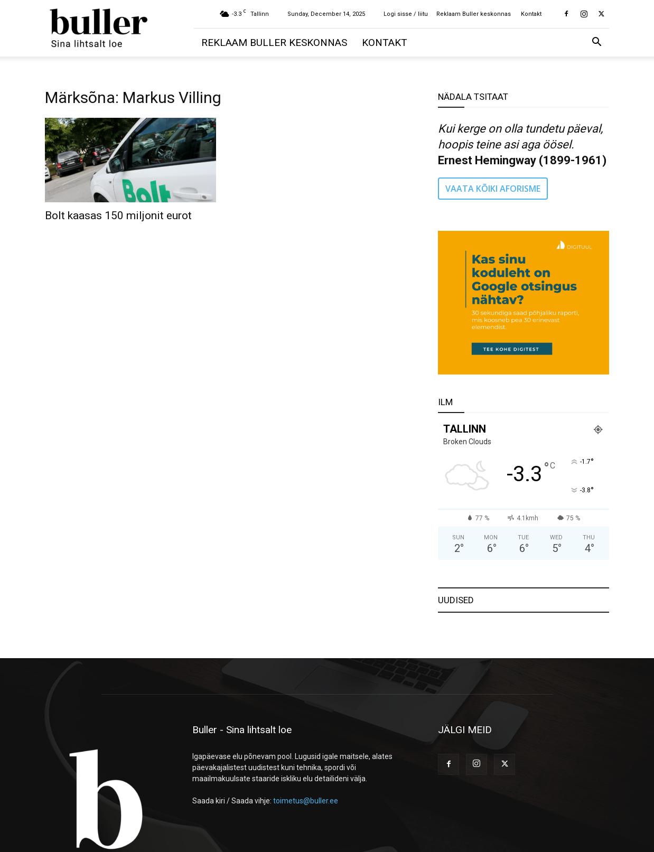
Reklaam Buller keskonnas (473, 14)
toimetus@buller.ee (305, 801)
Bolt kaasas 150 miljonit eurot (118, 215)
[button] (596, 43)
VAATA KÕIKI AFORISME (492, 188)
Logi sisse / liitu (406, 14)
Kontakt (531, 14)
